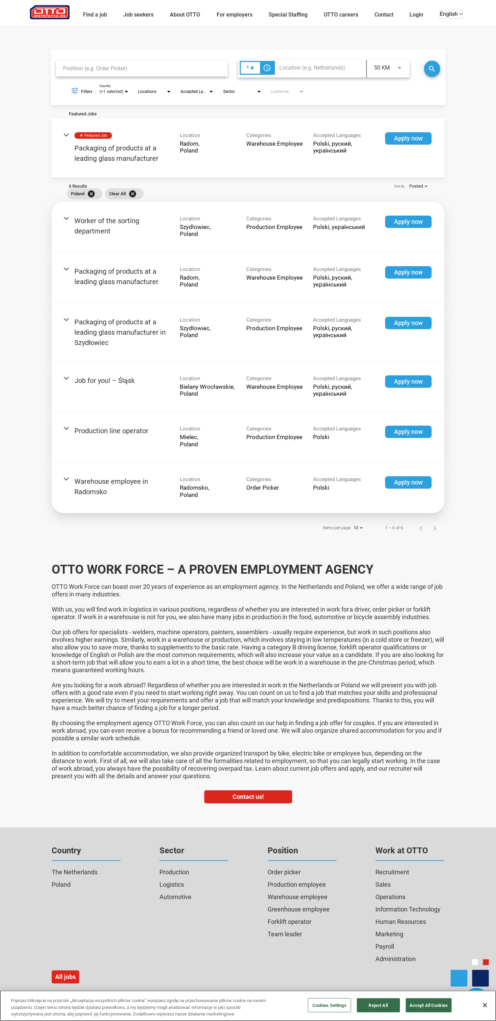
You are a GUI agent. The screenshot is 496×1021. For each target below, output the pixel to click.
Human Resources (400, 921)
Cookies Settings (329, 1005)
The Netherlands (74, 872)
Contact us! (248, 796)
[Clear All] (133, 194)
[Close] (485, 1005)
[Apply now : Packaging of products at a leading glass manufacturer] (408, 138)
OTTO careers (341, 14)
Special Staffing (288, 14)
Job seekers (138, 14)
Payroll (384, 946)
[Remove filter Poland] (91, 194)
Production (174, 872)
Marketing (389, 934)
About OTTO (185, 14)
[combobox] (142, 68)
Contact (383, 14)
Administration (395, 958)
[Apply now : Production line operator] (408, 432)
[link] (248, 147)
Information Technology (408, 909)
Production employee (297, 884)
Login (416, 14)
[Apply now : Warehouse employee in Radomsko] (408, 482)
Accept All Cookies (429, 1005)
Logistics (171, 884)
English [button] (451, 14)
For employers (234, 14)
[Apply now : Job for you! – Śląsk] (408, 381)
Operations (390, 896)
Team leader (285, 934)
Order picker (284, 872)
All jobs (65, 976)
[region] (248, 1005)
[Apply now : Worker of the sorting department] (408, 222)
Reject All (378, 1005)
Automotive (175, 896)
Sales (383, 884)
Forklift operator (289, 921)
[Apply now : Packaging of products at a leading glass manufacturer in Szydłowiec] (408, 323)
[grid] (238, 194)
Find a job (95, 14)
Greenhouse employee (299, 909)
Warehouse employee (298, 896)
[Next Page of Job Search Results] (435, 528)
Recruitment (392, 872)
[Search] (432, 69)
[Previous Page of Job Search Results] (421, 528)
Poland (61, 884)
